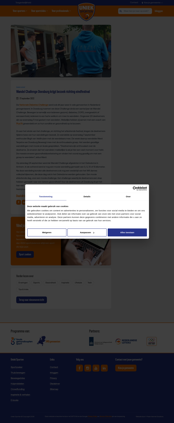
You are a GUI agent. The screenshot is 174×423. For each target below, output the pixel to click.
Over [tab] (128, 196)
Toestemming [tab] (46, 196)
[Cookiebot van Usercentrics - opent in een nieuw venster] (135, 188)
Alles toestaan (127, 232)
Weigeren (46, 232)
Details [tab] (87, 196)
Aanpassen (87, 232)
